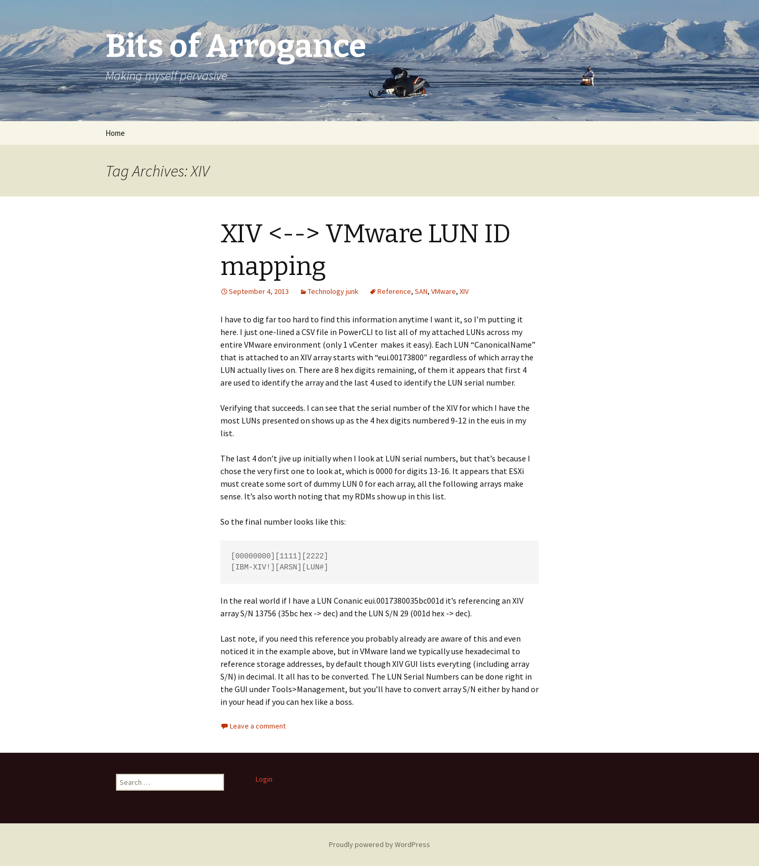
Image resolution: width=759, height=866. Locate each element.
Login (264, 779)
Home (115, 133)
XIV (464, 291)
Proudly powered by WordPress (379, 844)
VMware (443, 291)
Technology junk (333, 291)
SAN (421, 291)
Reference (394, 291)
